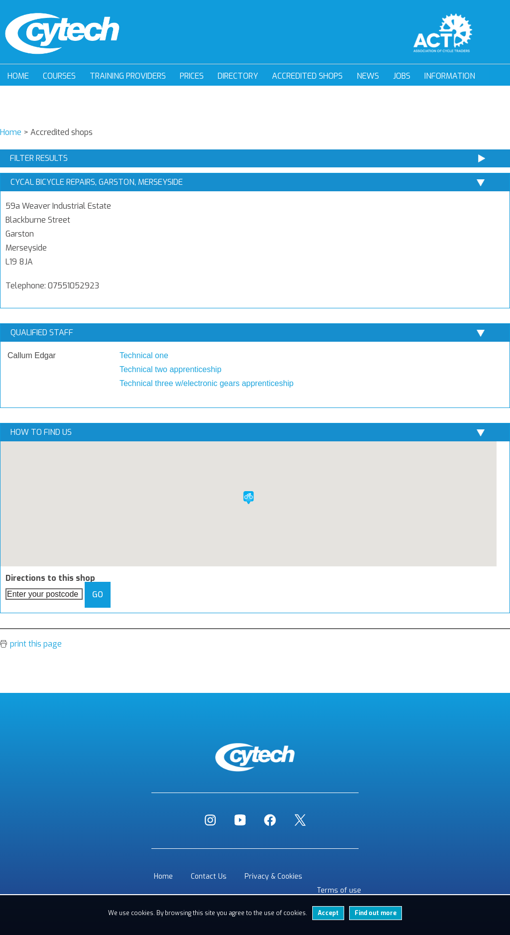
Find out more (375, 913)
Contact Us (209, 876)
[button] (248, 497)
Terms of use (339, 890)
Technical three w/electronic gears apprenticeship (207, 383)
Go (97, 594)
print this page (36, 644)
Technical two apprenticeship (171, 369)
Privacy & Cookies (273, 876)
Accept (328, 913)
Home (18, 76)
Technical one (144, 355)
